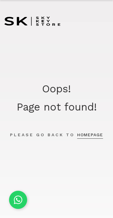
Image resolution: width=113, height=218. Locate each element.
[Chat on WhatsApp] (18, 200)
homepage (90, 134)
